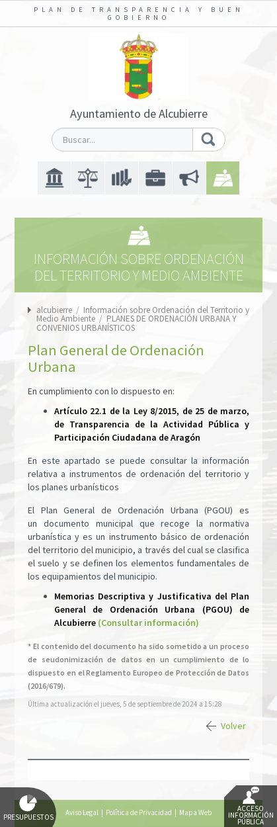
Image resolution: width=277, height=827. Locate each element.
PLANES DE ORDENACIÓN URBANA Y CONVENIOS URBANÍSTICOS (136, 323)
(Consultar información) (148, 623)
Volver (233, 726)
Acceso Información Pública (251, 806)
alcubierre (54, 310)
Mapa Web (195, 812)
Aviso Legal (82, 812)
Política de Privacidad (139, 812)
